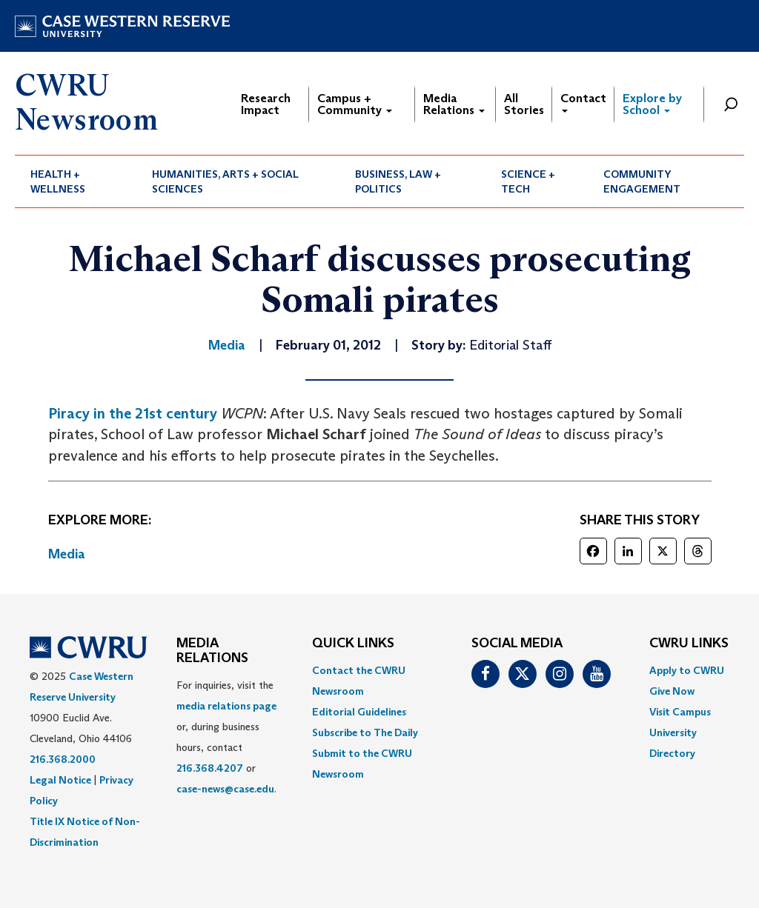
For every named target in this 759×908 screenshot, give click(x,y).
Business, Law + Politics (398, 181)
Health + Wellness (57, 181)
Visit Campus (680, 711)
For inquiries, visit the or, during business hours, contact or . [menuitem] (226, 736)
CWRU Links (689, 643)
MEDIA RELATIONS (212, 651)
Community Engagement (641, 181)
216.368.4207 (209, 768)
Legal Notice (60, 780)
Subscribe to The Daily (365, 732)
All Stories (524, 104)
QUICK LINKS (353, 643)
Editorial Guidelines (359, 711)
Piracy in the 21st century (132, 413)
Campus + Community (354, 104)
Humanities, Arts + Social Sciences (225, 181)
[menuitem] (75, 181)
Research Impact (266, 104)
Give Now (672, 691)
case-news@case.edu (225, 788)
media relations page (226, 705)
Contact (583, 102)
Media (66, 554)
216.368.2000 (63, 759)
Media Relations (454, 104)
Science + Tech (528, 181)
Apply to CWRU (686, 670)
